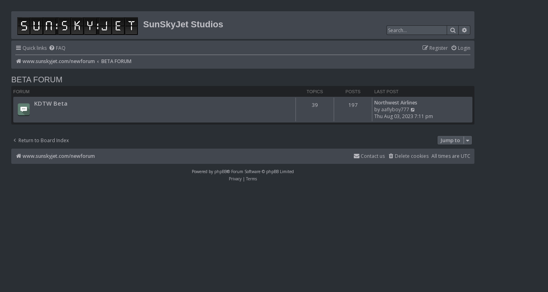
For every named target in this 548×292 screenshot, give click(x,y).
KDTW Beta (51, 103)
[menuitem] (57, 48)
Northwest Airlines (395, 102)
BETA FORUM (36, 79)
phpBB (220, 171)
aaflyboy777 (395, 109)
